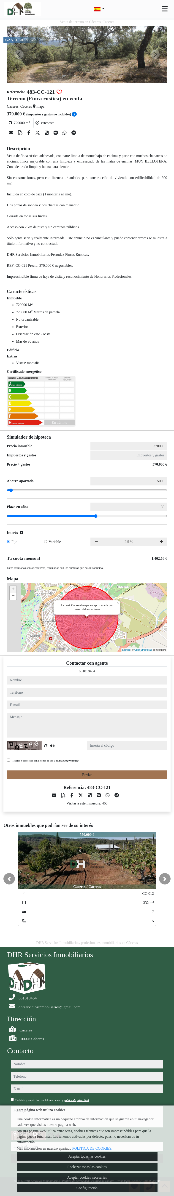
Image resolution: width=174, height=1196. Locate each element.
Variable (55, 542)
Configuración (87, 1188)
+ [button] (13, 589)
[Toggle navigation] (164, 9)
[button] (9, 878)
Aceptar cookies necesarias (87, 1177)
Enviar (87, 775)
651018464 (87, 671)
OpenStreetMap (143, 649)
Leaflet (126, 649)
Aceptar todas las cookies (87, 1156)
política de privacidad (67, 760)
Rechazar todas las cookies (87, 1167)
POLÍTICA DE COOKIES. (92, 1148)
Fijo (14, 542)
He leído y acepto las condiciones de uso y (45, 760)
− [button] (13, 596)
